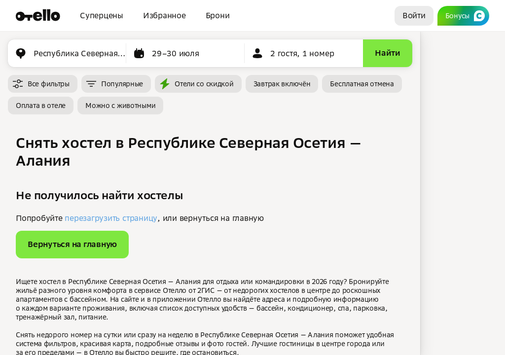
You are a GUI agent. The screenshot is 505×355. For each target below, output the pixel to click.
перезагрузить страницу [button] (111, 218)
